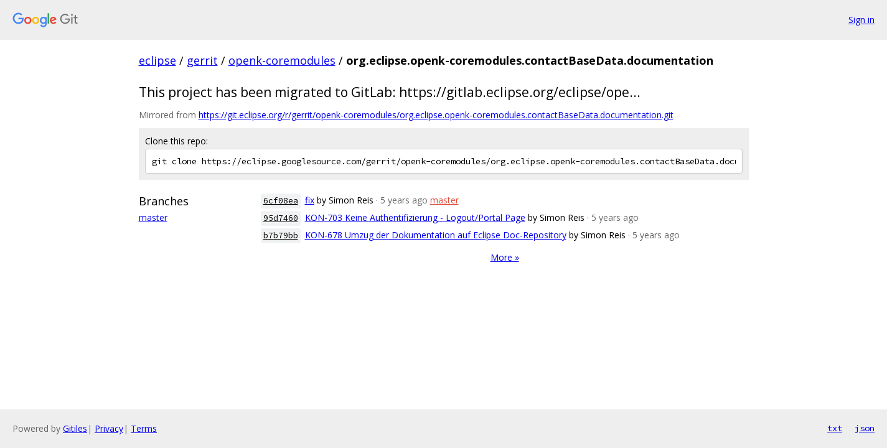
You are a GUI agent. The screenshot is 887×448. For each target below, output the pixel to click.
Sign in (861, 20)
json (865, 428)
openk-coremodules (282, 60)
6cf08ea (280, 200)
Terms (144, 428)
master (153, 217)
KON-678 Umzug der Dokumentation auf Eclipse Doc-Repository (435, 235)
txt (834, 428)
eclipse (157, 60)
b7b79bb (280, 235)
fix (309, 200)
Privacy (109, 428)
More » (504, 257)
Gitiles (75, 428)
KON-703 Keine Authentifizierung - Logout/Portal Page (415, 217)
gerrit (202, 60)
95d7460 (280, 218)
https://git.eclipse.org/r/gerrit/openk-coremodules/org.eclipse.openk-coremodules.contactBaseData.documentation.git (436, 115)
